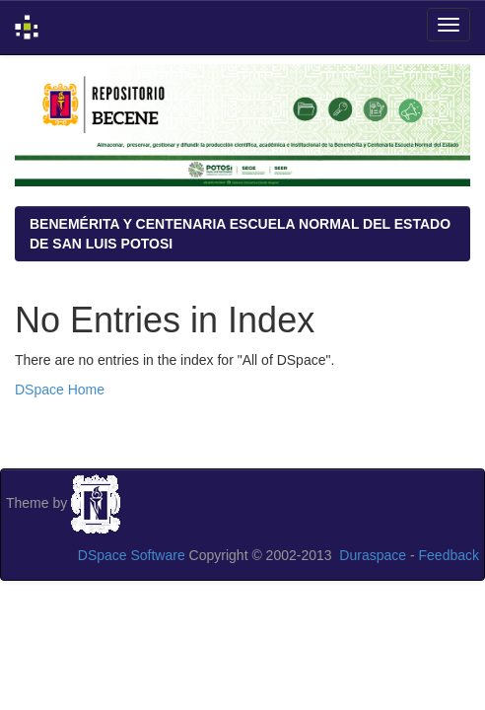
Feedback (449, 555)
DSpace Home (59, 389)
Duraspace (372, 555)
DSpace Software (131, 555)
